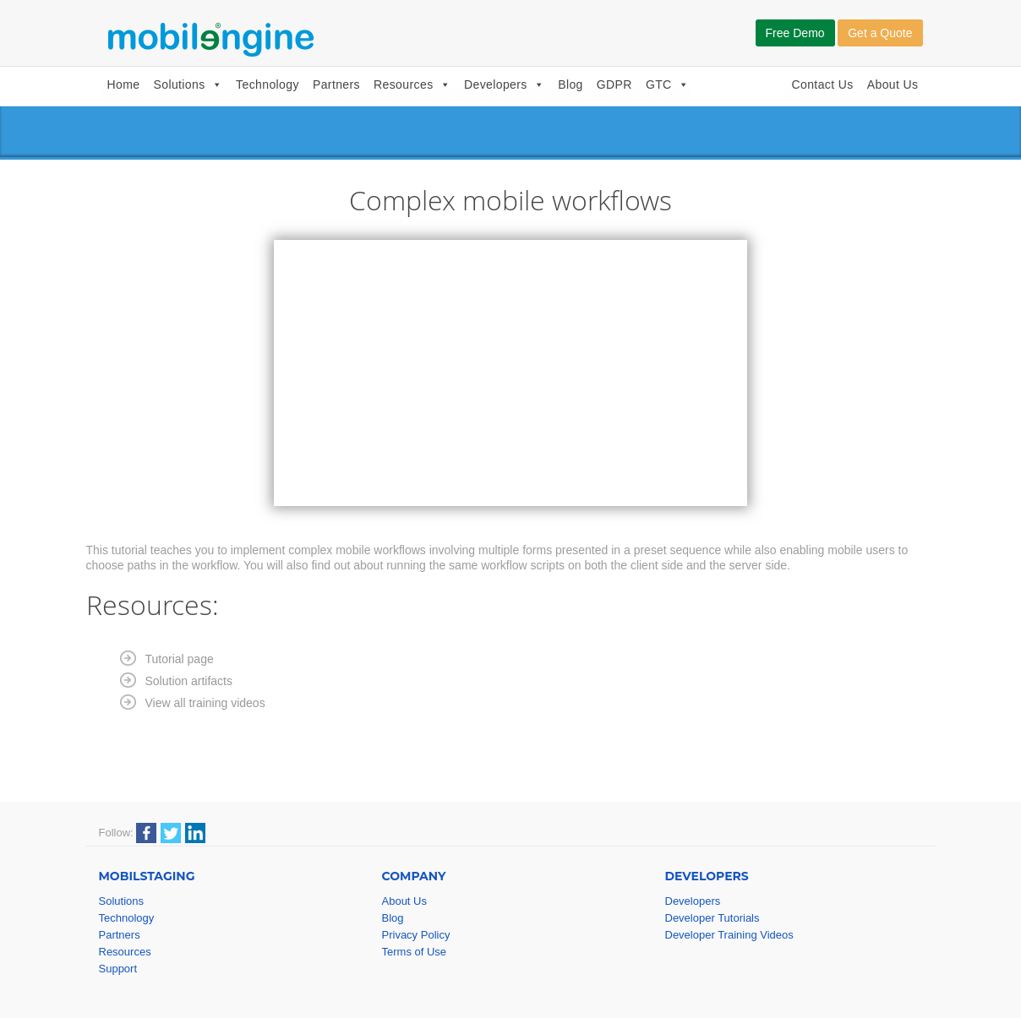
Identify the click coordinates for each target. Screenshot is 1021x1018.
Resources (412, 84)
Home (123, 84)
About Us (893, 84)
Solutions (187, 84)
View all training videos (205, 703)
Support (118, 968)
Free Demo (795, 33)
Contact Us (822, 84)
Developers (504, 84)
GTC (667, 84)
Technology (267, 84)
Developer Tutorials (712, 918)
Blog (570, 84)
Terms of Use (414, 951)
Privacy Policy (416, 934)
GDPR (614, 84)
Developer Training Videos (729, 934)
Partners (336, 84)
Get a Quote (880, 33)
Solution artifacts (189, 681)
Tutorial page (179, 659)
